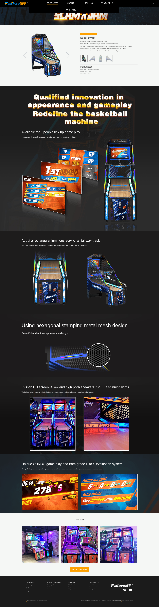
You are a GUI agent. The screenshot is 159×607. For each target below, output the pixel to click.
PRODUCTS (30, 582)
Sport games (28, 586)
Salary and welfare (72, 588)
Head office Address (93, 586)
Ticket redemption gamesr (31, 584)
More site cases (79, 569)
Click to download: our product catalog (37, 600)
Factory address (92, 588)
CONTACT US (94, 582)
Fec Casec (49, 586)
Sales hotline (92, 584)
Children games (29, 588)
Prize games (28, 590)
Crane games (29, 592)
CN (153, 3)
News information (51, 588)
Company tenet (71, 586)
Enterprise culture (72, 584)
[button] (68, 55)
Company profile (50, 584)
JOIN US (71, 582)
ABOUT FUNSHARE (54, 582)
